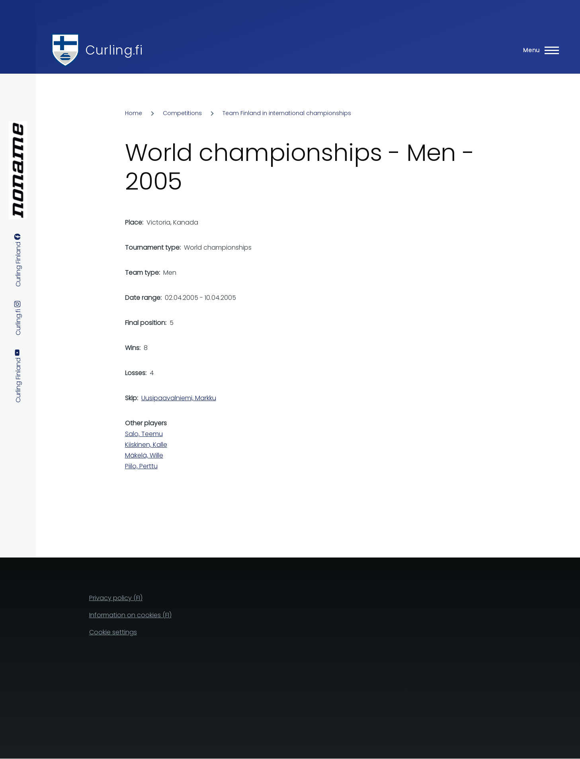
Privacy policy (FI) (116, 598)
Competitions (182, 113)
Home (133, 113)
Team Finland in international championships (287, 113)
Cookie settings (113, 632)
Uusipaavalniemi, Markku (178, 398)
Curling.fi (114, 50)
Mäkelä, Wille (144, 455)
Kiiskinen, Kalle (146, 444)
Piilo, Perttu (141, 466)
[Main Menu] (538, 50)
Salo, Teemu (144, 433)
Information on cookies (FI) (130, 615)
